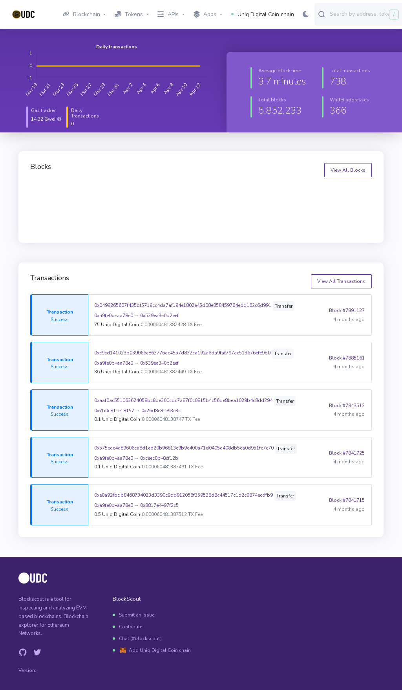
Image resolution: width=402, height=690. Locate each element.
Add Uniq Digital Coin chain (160, 650)
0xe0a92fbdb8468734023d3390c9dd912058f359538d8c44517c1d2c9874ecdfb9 (183, 495)
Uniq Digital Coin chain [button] (262, 14)
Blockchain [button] (81, 14)
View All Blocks (348, 170)
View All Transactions (341, 281)
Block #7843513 (347, 405)
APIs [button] (168, 14)
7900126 (220, 192)
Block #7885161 (347, 358)
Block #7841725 (347, 453)
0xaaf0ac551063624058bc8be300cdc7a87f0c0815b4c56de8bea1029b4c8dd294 (183, 400)
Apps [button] (205, 14)
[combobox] (364, 14)
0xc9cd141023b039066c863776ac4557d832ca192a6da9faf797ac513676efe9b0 (182, 353)
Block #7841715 (347, 500)
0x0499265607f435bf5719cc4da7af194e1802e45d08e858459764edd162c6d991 (182, 305)
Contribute (130, 627)
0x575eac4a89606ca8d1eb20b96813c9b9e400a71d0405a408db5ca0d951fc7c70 (184, 448)
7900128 (47, 192)
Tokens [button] (129, 14)
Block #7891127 (347, 310)
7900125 (307, 192)
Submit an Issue (136, 615)
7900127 (134, 192)
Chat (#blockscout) (140, 638)
